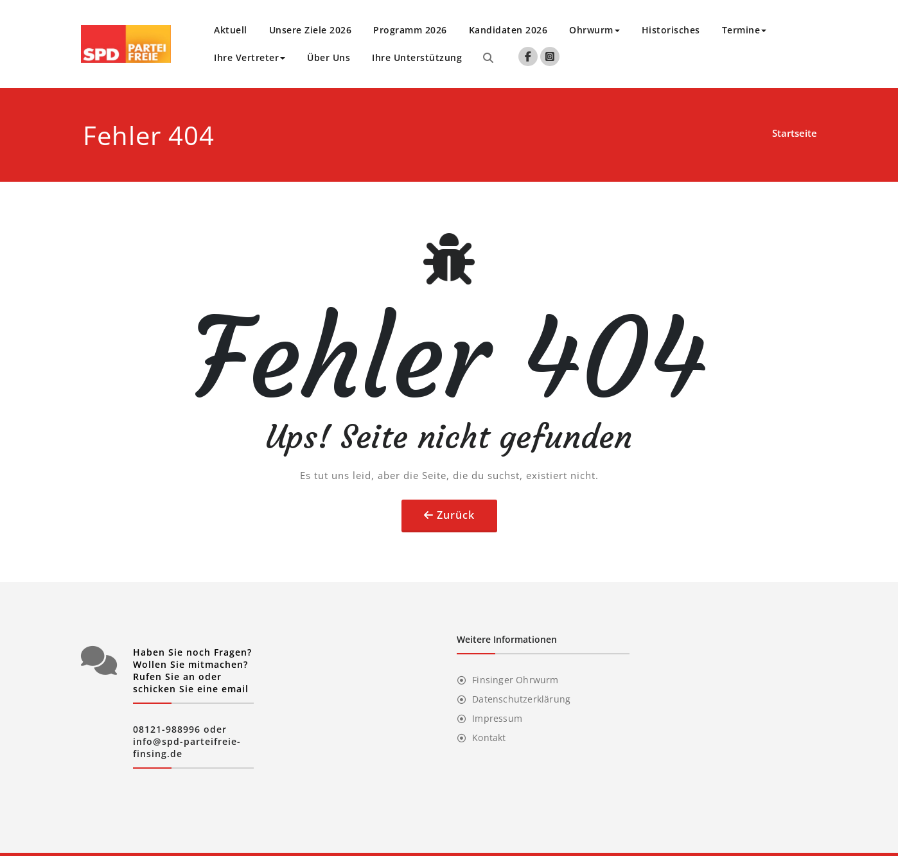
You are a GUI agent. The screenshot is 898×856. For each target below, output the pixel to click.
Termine (744, 30)
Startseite (794, 133)
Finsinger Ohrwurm (515, 680)
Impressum (497, 718)
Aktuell (230, 30)
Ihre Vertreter (249, 57)
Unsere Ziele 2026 (310, 30)
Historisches (671, 30)
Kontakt (489, 737)
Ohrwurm (594, 30)
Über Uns (328, 57)
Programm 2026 (410, 30)
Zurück (456, 515)
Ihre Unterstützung (417, 57)
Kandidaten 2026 (508, 30)
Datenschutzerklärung (521, 699)
